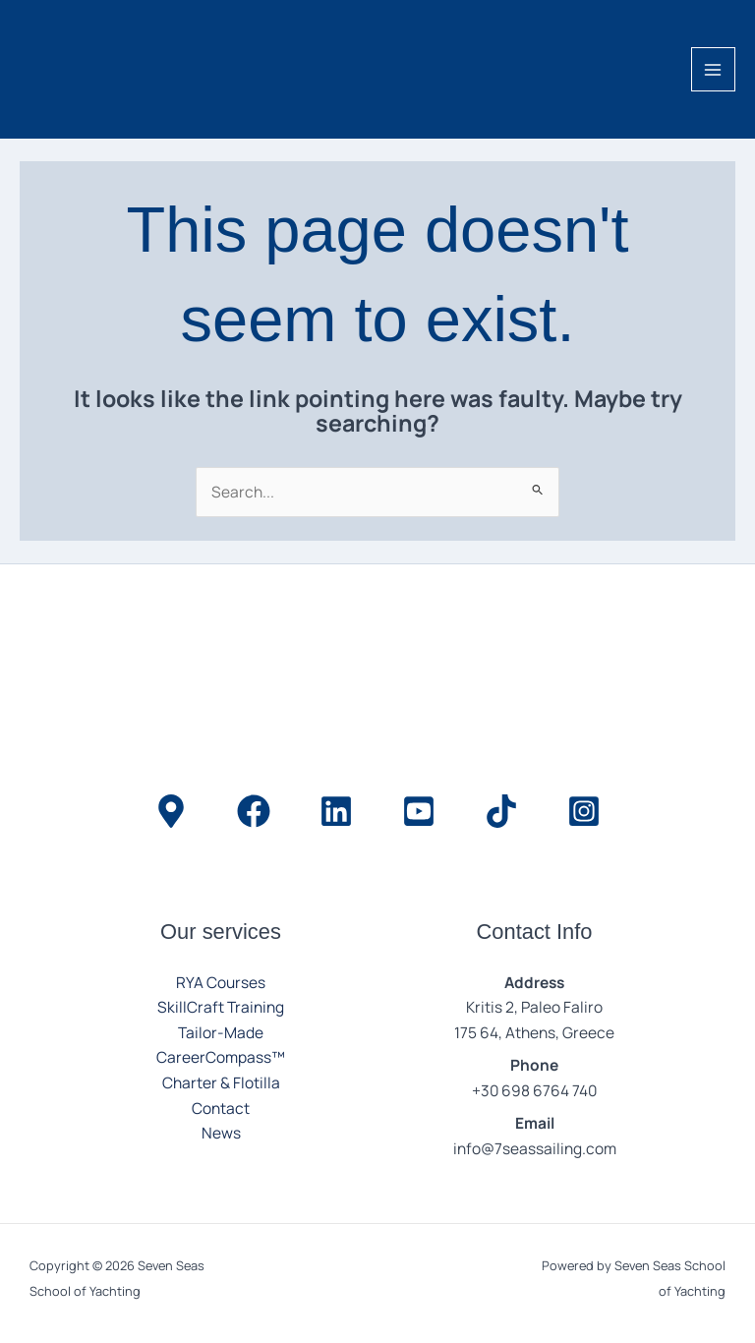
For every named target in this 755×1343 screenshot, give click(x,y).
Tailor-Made (220, 1032)
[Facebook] (253, 811)
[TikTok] (501, 811)
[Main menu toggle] (713, 69)
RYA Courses (220, 982)
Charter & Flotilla (221, 1082)
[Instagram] (584, 811)
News (221, 1132)
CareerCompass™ (220, 1057)
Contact (221, 1108)
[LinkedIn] (336, 811)
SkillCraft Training (220, 1007)
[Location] (171, 811)
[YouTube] (419, 811)
